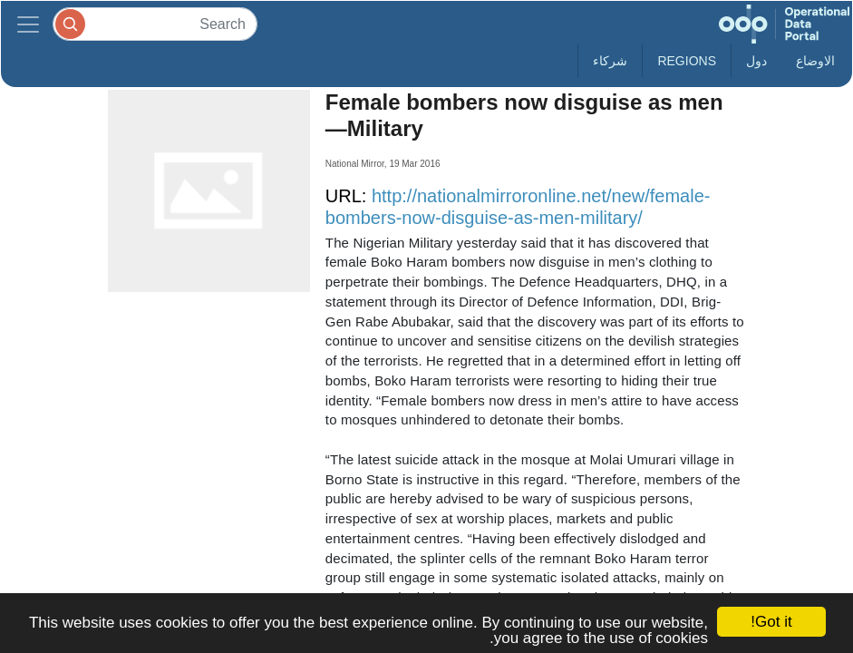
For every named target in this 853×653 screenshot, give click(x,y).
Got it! (771, 621)
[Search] (155, 24)
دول (756, 61)
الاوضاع (815, 61)
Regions (686, 61)
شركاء (610, 61)
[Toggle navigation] (28, 24)
